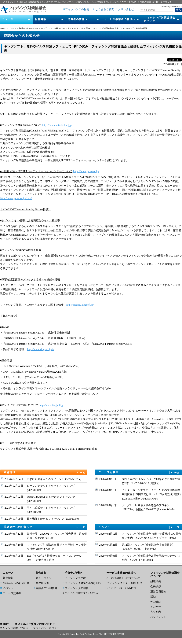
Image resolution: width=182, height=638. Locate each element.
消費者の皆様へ (78, 19)
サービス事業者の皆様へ (119, 19)
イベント (139, 527)
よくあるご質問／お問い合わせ (36, 624)
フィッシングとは (75, 578)
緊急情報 (45, 472)
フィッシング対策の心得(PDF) (82, 583)
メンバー (155, 606)
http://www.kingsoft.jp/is (40, 349)
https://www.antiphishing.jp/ (57, 125)
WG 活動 (155, 601)
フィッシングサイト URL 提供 (124, 583)
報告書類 (40, 19)
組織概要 (155, 581)
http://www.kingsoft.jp (51, 405)
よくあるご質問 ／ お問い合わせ (115, 9)
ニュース (7, 19)
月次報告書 (42, 583)
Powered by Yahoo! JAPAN (171, 7)
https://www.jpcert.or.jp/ (86, 171)
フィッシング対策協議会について (159, 19)
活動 (153, 596)
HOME (2, 28)
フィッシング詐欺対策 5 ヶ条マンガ (81, 593)
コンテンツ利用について (14, 628)
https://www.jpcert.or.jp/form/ (16, 198)
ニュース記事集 (139, 472)
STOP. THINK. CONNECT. (121, 588)
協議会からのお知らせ (28, 28)
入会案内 (155, 611)
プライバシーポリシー (46, 628)
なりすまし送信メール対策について (123, 578)
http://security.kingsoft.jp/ (80, 304)
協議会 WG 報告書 (46, 588)
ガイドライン (44, 578)
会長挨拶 (155, 586)
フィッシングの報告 (77, 9)
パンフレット (158, 617)
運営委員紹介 (158, 591)
